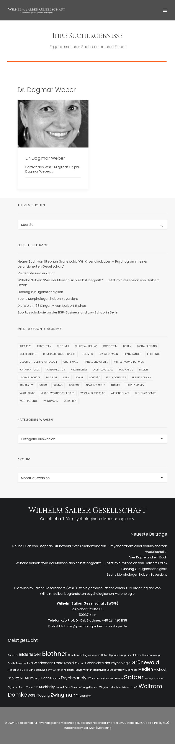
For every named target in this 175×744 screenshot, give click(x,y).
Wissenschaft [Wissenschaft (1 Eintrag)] (120, 393)
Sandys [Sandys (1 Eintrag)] (58, 385)
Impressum (114, 723)
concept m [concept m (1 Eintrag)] (110, 346)
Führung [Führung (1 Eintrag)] (153, 354)
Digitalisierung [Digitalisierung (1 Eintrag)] (147, 346)
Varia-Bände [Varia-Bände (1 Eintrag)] (27, 393)
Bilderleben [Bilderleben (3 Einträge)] (44, 346)
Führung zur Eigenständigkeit (144, 568)
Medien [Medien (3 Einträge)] (143, 369)
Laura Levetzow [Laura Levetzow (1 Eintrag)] (103, 369)
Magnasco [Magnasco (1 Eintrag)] (126, 369)
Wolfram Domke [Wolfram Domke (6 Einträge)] (145, 393)
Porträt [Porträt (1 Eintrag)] (94, 377)
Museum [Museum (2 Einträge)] (51, 377)
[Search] (92, 225)
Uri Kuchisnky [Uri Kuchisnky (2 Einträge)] (135, 385)
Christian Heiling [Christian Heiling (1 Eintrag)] (86, 346)
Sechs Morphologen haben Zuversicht (136, 574)
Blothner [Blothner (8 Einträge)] (63, 346)
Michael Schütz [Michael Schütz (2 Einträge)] (30, 377)
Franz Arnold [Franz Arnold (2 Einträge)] (132, 354)
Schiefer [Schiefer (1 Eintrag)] (74, 385)
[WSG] (36, 10)
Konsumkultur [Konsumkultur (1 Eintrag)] (55, 369)
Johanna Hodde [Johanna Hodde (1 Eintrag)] (30, 369)
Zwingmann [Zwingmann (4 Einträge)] (50, 401)
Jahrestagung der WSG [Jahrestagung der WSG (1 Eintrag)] (128, 362)
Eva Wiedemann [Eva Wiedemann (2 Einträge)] (108, 354)
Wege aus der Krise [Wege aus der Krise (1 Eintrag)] (92, 393)
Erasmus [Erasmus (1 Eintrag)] (87, 354)
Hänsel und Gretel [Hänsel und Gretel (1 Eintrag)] (96, 362)
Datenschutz (133, 723)
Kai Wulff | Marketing (97, 728)
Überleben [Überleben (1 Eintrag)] (70, 401)
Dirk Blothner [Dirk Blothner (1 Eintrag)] (28, 354)
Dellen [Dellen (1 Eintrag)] (127, 346)
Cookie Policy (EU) (156, 723)
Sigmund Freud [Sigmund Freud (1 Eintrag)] (95, 385)
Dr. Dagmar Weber (45, 158)
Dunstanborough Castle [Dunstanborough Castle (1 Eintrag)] (59, 354)
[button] (165, 10)
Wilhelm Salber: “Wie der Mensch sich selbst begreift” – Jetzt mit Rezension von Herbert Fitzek (91, 563)
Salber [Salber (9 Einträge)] (43, 385)
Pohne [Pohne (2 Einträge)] (79, 377)
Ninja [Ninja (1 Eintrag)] (66, 377)
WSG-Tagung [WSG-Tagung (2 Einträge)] (28, 401)
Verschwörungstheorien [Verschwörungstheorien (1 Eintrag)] (58, 393)
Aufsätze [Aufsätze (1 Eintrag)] (25, 346)
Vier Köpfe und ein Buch (148, 557)
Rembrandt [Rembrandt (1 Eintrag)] (26, 385)
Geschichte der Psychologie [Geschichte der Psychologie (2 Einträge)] (38, 362)
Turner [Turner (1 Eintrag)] (115, 385)
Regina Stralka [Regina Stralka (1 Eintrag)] (141, 377)
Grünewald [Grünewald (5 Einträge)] (70, 362)
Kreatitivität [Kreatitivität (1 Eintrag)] (79, 369)
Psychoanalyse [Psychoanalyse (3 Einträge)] (116, 377)
